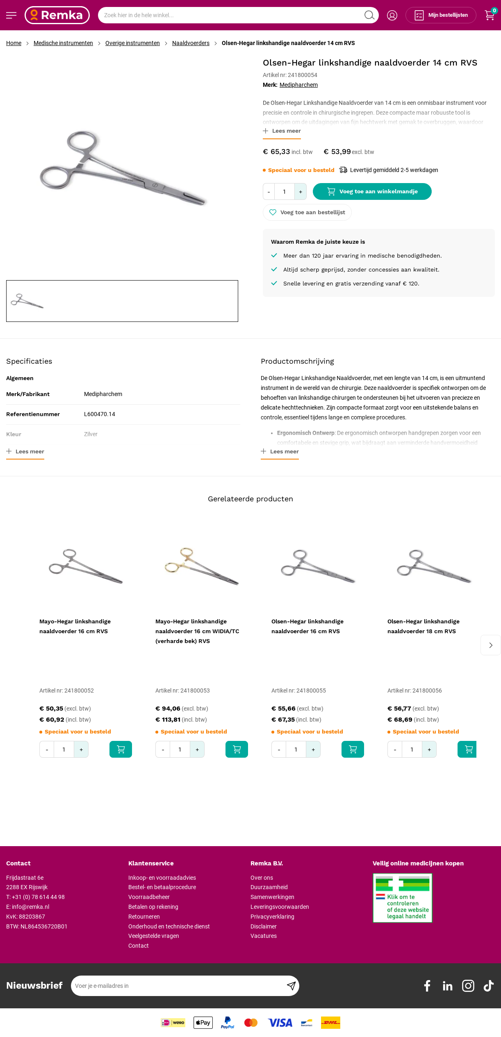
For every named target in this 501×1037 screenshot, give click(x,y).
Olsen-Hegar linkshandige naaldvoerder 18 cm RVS (423, 626)
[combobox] (238, 15)
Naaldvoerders (191, 43)
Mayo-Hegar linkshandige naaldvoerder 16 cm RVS (75, 626)
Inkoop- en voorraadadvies (162, 877)
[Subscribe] (291, 986)
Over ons (261, 877)
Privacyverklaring (272, 916)
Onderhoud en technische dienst (169, 926)
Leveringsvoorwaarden (279, 906)
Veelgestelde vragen (153, 936)
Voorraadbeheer (149, 897)
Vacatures (263, 936)
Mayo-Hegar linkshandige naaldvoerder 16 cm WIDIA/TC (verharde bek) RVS (197, 631)
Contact (138, 945)
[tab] (64, 863)
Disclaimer (263, 926)
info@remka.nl (30, 906)
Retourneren (144, 916)
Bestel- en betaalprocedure (162, 887)
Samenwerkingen (272, 897)
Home (13, 43)
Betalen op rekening (153, 906)
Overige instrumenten (132, 43)
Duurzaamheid (269, 887)
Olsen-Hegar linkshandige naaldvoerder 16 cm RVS (307, 626)
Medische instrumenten (63, 43)
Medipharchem (299, 85)
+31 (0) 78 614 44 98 (38, 897)
